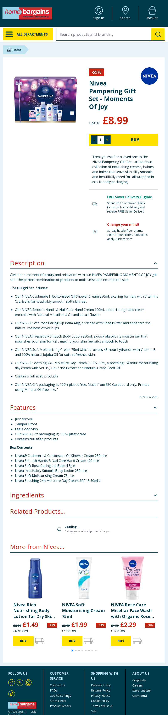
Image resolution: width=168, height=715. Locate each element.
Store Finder (58, 701)
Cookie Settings (60, 696)
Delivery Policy (101, 685)
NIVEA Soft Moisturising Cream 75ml (83, 610)
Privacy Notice (100, 696)
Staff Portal (139, 696)
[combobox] (110, 34)
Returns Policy (100, 690)
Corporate (139, 680)
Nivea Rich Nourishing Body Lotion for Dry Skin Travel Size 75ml (33, 610)
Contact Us (57, 685)
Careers (137, 685)
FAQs (53, 690)
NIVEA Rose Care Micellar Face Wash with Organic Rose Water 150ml (131, 610)
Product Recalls (60, 706)
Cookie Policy (100, 701)
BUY (135, 139)
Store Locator (141, 691)
